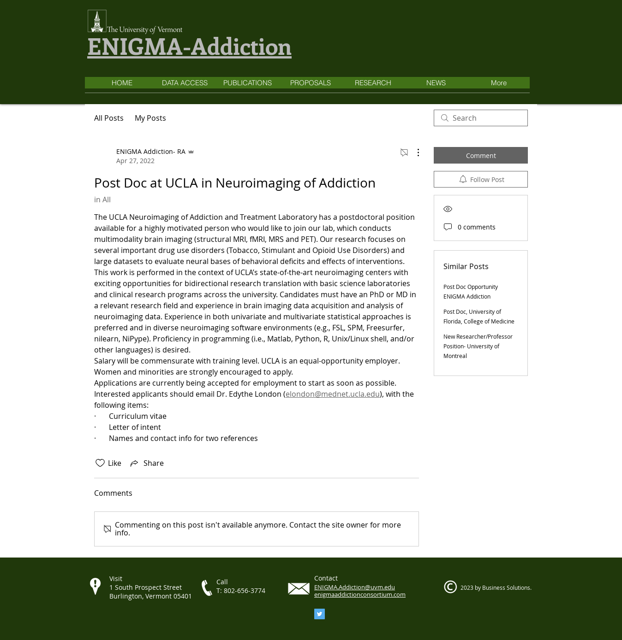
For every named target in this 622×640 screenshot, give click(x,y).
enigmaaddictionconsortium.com (360, 594)
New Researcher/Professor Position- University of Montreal (478, 346)
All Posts (109, 118)
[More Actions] (413, 152)
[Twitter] (319, 614)
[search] (481, 118)
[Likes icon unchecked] (100, 463)
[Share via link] (146, 463)
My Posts (150, 118)
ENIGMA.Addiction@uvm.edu (354, 587)
